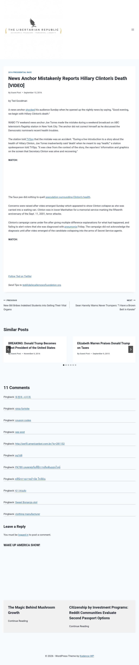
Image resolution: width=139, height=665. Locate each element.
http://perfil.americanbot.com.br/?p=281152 (40, 443)
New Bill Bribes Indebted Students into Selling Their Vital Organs (35, 304)
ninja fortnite (22, 408)
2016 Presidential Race (20, 72)
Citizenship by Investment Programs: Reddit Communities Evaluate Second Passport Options (98, 612)
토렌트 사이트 (23, 396)
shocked (30, 109)
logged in (23, 534)
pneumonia (71, 226)
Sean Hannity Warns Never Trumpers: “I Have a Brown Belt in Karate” (104, 304)
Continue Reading (18, 620)
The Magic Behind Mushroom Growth (31, 610)
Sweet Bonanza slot (26, 502)
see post (20, 432)
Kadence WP (87, 655)
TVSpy (30, 139)
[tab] (63, 365)
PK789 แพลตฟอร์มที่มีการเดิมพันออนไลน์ (37, 467)
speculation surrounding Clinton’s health (67, 197)
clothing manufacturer (27, 514)
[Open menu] (132, 29)
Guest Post (16, 92)
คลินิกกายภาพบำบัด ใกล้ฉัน (30, 478)
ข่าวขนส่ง (20, 490)
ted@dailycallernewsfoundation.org (41, 284)
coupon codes (23, 420)
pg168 (18, 455)
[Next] (130, 349)
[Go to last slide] (8, 349)
